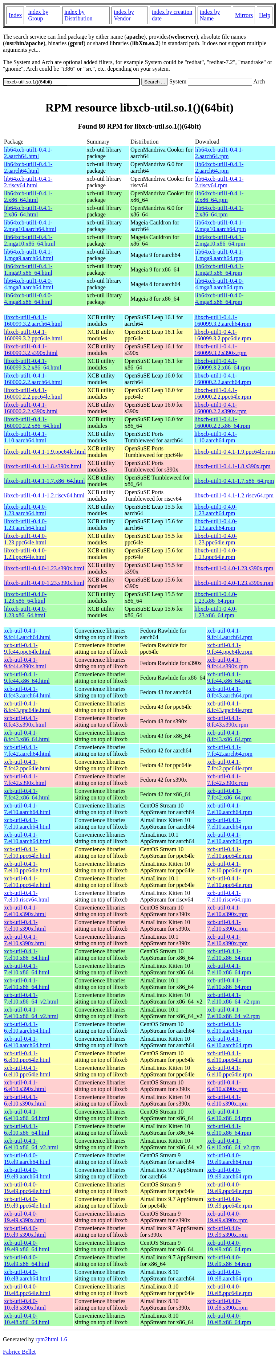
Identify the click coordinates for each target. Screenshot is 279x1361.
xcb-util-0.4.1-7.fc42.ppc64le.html (27, 765)
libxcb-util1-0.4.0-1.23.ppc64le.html (25, 539)
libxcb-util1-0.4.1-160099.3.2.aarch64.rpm (222, 320)
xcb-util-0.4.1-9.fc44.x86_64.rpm (229, 677)
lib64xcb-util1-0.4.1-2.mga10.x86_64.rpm (220, 240)
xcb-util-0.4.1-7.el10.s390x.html (25, 910)
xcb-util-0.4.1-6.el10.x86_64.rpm (229, 1114)
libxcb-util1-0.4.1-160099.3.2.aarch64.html (33, 320)
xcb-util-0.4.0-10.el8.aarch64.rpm (229, 1275)
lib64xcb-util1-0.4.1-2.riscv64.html (28, 182)
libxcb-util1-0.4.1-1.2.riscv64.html (44, 495)
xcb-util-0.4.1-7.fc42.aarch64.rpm (229, 750)
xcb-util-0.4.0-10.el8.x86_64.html (26, 1319)
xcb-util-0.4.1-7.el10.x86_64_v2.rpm (233, 998)
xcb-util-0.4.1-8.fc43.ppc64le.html (27, 706)
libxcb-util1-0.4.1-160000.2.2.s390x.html (31, 408)
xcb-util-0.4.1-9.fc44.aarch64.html (27, 633)
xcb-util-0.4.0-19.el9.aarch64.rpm (229, 1158)
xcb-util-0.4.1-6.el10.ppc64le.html (27, 1056)
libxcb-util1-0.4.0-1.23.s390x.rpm (233, 568)
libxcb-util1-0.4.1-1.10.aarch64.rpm (215, 437)
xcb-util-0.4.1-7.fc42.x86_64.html (27, 794)
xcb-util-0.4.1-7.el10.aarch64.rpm (229, 808)
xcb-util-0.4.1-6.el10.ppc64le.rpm (229, 1056)
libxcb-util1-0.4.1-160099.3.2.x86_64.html (32, 364)
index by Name (210, 15)
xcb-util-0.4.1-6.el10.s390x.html (25, 1085)
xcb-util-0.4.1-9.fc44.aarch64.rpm (229, 633)
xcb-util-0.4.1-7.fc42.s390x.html (25, 779)
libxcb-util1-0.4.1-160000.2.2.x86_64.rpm (222, 422)
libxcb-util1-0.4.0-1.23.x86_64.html (25, 597)
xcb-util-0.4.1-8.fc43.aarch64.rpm (229, 692)
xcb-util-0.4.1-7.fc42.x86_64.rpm (229, 794)
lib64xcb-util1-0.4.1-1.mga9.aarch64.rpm (219, 255)
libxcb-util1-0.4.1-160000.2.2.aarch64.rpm (222, 378)
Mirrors (244, 15)
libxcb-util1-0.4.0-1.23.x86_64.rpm (215, 597)
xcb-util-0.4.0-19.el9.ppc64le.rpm (229, 1187)
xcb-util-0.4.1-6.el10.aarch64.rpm (229, 1027)
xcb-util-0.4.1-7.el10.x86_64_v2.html (31, 998)
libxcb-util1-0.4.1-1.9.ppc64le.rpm (234, 452)
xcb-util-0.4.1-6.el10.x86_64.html (26, 1114)
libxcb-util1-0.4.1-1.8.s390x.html (42, 466)
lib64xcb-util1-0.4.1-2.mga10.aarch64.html (30, 225)
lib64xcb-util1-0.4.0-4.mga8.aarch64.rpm (219, 284)
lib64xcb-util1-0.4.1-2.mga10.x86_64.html (29, 240)
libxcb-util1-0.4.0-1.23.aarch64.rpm (215, 510)
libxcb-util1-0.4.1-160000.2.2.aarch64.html (33, 378)
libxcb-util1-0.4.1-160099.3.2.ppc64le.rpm (222, 335)
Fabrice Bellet (19, 1352)
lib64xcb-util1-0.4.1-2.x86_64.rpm (219, 196)
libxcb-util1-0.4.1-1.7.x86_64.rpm (234, 481)
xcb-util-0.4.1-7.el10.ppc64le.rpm (229, 852)
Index (15, 15)
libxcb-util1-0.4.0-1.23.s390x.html (44, 568)
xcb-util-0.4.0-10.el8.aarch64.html (27, 1275)
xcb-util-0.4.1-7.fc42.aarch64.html (27, 750)
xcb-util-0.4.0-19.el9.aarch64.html (27, 1158)
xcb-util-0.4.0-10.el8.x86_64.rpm (229, 1319)
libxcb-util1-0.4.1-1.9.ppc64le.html (45, 452)
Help (264, 15)
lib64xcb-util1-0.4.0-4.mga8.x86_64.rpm (219, 298)
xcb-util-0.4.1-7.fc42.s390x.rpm (227, 779)
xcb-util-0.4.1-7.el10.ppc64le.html (27, 852)
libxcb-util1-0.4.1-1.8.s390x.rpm (232, 466)
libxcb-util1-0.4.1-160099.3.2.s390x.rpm (220, 349)
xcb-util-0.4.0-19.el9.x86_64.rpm (229, 1246)
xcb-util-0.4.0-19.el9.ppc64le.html (27, 1187)
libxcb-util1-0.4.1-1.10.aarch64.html (25, 437)
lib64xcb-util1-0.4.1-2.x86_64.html (28, 196)
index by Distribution (78, 15)
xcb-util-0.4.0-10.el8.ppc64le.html (27, 1289)
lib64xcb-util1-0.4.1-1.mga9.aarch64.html (28, 255)
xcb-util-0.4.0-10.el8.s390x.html (25, 1304)
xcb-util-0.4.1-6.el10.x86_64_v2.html (31, 1144)
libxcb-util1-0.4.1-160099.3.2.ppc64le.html (33, 335)
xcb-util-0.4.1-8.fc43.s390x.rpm (227, 721)
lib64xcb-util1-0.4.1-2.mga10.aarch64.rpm (220, 225)
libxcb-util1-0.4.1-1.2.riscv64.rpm (234, 495)
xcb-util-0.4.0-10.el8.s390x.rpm (227, 1304)
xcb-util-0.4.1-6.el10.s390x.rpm (227, 1085)
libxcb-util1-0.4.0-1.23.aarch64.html (25, 510)
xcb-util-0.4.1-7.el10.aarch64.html (27, 808)
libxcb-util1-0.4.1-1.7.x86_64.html (44, 481)
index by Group (38, 15)
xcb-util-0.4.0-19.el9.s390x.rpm (227, 1217)
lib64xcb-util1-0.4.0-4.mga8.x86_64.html (28, 298)
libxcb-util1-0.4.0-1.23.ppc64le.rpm (215, 539)
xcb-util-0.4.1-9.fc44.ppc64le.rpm (229, 648)
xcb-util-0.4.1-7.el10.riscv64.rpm (229, 896)
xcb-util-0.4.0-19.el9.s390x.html (25, 1217)
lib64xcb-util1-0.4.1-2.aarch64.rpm (219, 152)
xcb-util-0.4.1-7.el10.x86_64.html (26, 954)
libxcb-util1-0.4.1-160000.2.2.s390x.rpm (220, 408)
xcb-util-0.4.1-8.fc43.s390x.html (25, 721)
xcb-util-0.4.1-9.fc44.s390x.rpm (227, 663)
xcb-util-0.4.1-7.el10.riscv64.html (26, 896)
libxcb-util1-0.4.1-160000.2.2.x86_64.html (32, 422)
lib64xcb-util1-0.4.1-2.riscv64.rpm (219, 182)
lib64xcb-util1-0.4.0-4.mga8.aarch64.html (28, 284)
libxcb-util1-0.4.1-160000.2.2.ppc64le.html (33, 393)
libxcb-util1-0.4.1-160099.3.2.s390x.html (31, 349)
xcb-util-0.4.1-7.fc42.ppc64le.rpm (229, 765)
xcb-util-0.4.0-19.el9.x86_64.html (26, 1246)
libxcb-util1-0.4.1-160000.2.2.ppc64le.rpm (222, 393)
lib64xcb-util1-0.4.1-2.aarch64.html (28, 152)
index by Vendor (124, 15)
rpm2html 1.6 (51, 1339)
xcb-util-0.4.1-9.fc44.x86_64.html (27, 677)
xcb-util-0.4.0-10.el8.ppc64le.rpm (229, 1289)
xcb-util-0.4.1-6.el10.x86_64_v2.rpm (233, 1144)
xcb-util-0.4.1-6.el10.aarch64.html (27, 1027)
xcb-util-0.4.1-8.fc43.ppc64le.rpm (229, 706)
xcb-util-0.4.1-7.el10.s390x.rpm (227, 910)
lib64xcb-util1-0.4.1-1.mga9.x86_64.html (28, 269)
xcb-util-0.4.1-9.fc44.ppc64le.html (27, 648)
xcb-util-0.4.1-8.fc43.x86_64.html (27, 736)
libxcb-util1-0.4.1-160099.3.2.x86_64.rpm (222, 364)
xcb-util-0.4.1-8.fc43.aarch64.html (27, 692)
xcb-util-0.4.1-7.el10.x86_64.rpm (229, 954)
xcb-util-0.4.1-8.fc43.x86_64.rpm (229, 736)
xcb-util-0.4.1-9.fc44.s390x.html (25, 663)
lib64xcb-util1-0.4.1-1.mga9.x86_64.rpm (219, 269)
